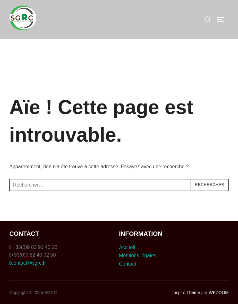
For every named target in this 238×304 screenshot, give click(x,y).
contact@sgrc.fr (27, 263)
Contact (127, 264)
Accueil (127, 247)
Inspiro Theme (186, 292)
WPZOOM (219, 292)
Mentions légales (137, 255)
